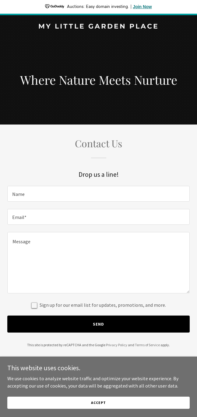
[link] (98, 27)
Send (98, 324)
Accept (98, 402)
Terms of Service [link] (147, 345)
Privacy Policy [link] (116, 345)
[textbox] (98, 194)
